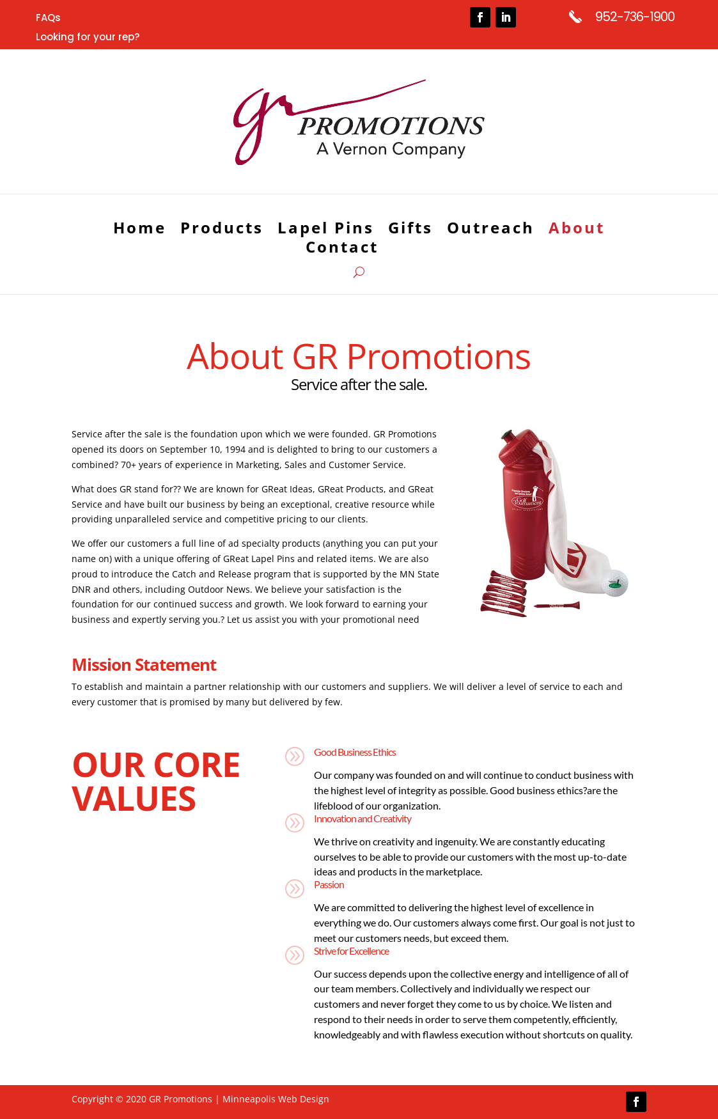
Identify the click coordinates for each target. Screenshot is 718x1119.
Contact (342, 249)
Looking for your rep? (87, 38)
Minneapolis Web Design (275, 1099)
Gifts (410, 230)
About (577, 230)
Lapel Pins (325, 230)
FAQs (48, 18)
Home (139, 230)
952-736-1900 (635, 17)
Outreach (491, 230)
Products (221, 230)
